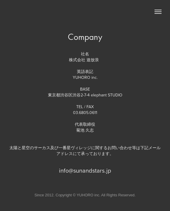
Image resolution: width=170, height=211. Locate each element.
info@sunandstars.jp (85, 170)
